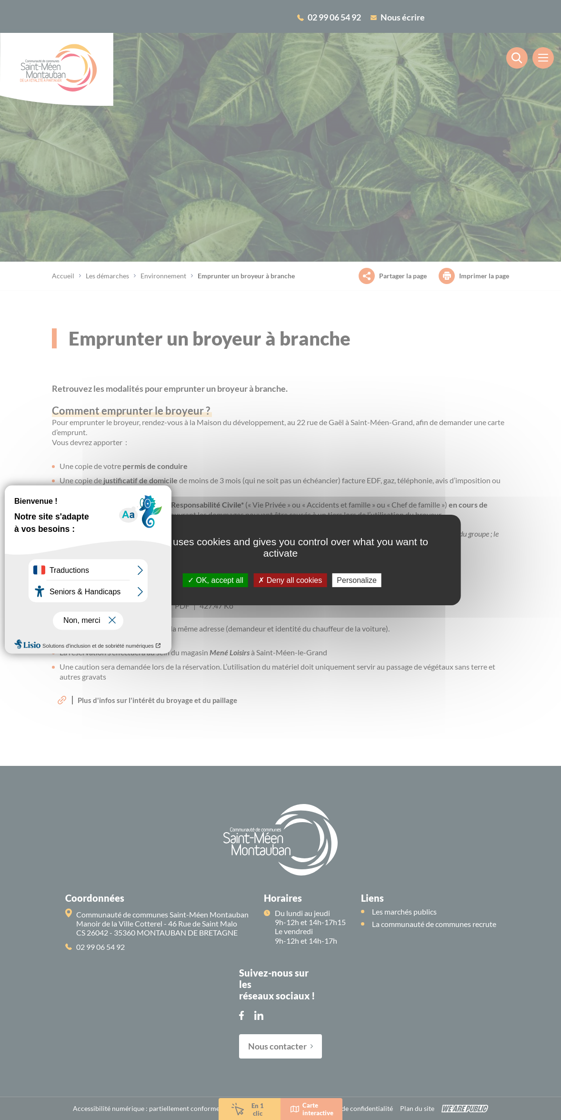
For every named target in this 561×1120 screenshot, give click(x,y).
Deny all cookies (290, 580)
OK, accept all (215, 580)
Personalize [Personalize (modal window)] (357, 580)
